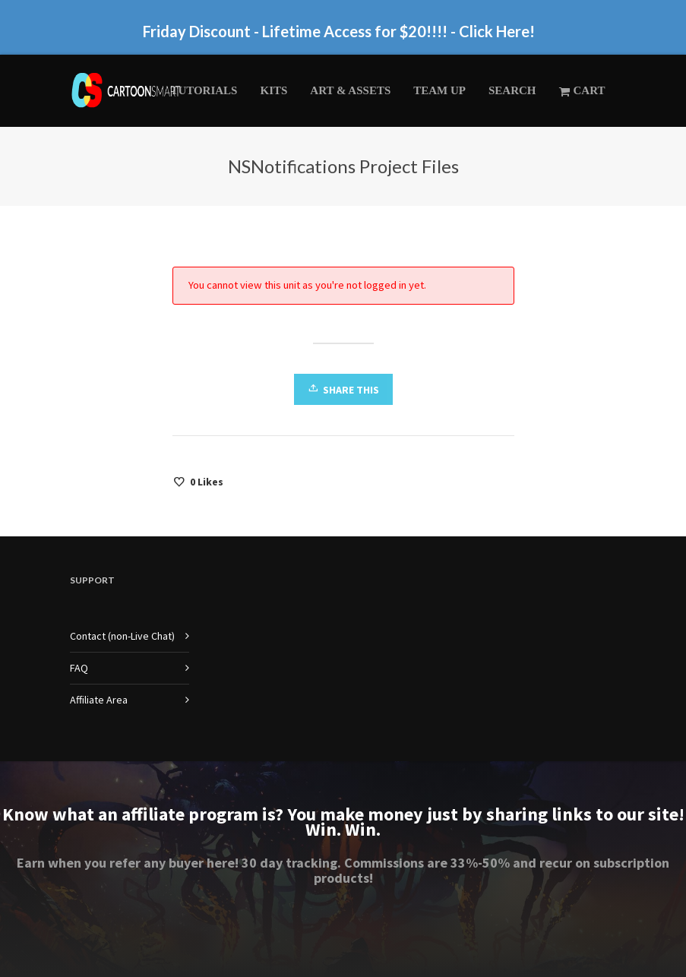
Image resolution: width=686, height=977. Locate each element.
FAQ (79, 668)
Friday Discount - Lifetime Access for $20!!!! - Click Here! (339, 31)
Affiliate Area (99, 700)
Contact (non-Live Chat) (122, 636)
